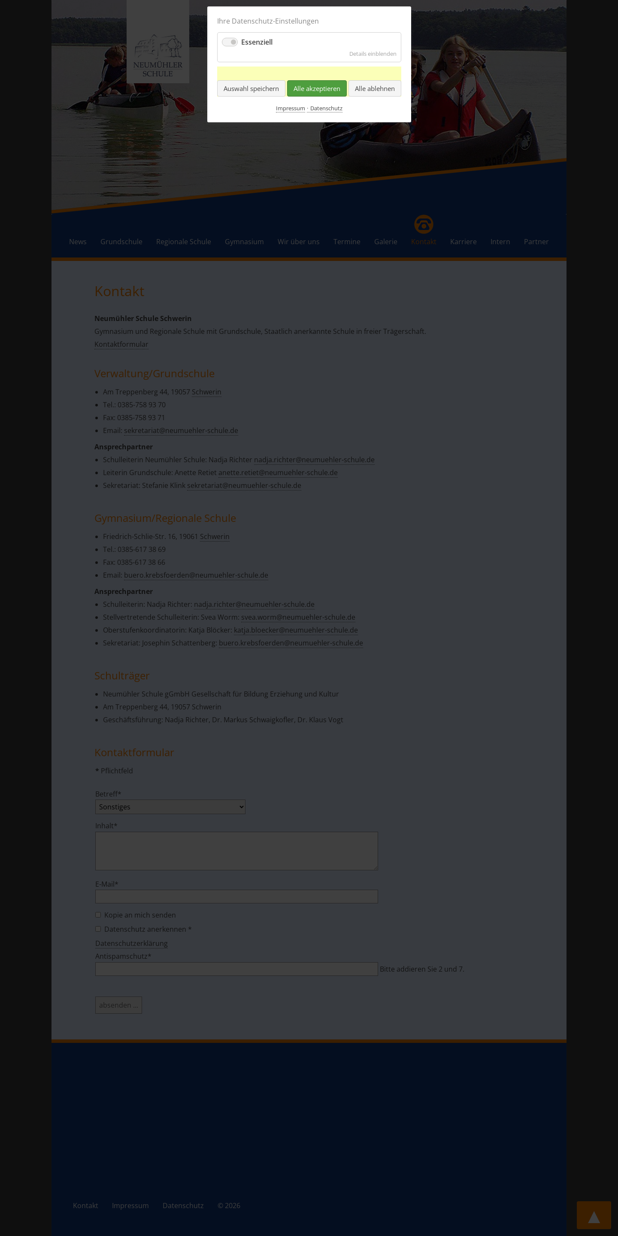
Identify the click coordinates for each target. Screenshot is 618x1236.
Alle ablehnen (375, 88)
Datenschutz (326, 108)
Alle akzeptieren (317, 88)
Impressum (290, 108)
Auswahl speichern (251, 88)
